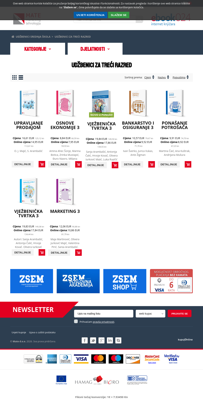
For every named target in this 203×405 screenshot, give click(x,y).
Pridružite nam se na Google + (101, 340)
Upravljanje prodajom (28, 125)
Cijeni (147, 77)
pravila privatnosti (103, 322)
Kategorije (35, 49)
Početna (12, 36)
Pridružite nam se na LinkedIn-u (110, 340)
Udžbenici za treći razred (73, 36)
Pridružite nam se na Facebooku (85, 340)
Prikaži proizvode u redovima (21, 77)
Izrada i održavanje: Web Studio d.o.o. (185, 339)
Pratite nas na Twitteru (93, 340)
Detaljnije (22, 164)
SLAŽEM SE (119, 15)
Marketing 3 (65, 211)
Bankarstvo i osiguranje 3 (138, 125)
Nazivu (162, 77)
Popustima (179, 77)
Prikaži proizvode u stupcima (14, 77)
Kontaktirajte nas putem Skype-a (118, 340)
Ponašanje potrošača (174, 125)
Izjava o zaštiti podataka (42, 332)
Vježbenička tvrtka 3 (101, 126)
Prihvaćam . (97, 322)
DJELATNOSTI (92, 49)
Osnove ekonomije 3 (65, 125)
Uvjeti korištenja (90, 15)
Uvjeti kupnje (19, 332)
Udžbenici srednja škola (33, 36)
